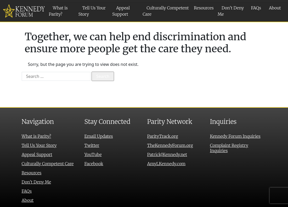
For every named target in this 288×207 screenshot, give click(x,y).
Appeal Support (121, 11)
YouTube (93, 154)
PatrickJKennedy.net (167, 154)
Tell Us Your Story (92, 11)
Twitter (91, 145)
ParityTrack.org (162, 136)
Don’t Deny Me (231, 11)
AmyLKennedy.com (166, 163)
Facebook (93, 163)
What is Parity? (58, 11)
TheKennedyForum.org (170, 145)
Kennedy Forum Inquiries (235, 136)
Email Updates (98, 136)
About (275, 7)
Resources (204, 7)
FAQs (256, 7)
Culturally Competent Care (166, 11)
